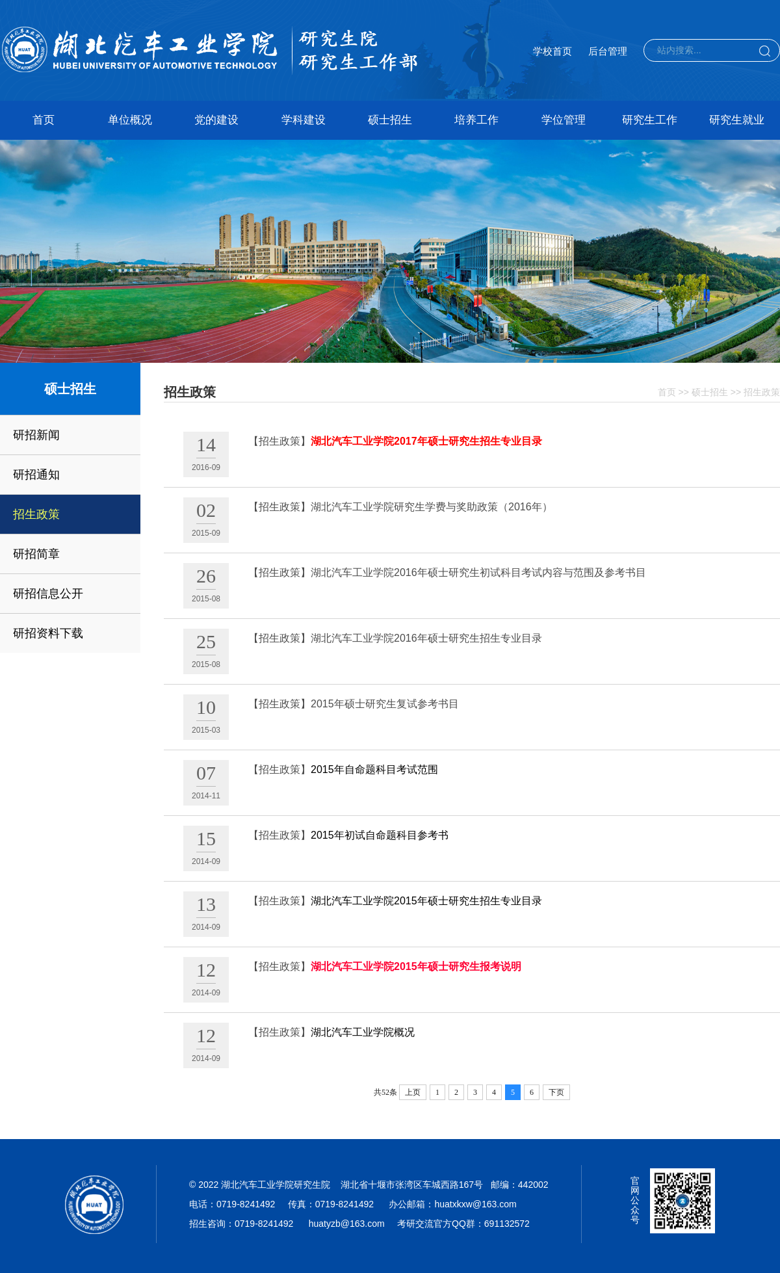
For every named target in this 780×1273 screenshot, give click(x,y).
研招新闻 (36, 434)
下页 (556, 1092)
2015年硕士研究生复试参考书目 (385, 703)
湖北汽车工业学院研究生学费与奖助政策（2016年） (431, 506)
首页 (43, 120)
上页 (413, 1092)
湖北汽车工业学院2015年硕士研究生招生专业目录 (426, 900)
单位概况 (130, 120)
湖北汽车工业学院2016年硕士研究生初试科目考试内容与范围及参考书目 (478, 572)
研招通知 (36, 474)
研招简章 (36, 553)
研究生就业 (736, 120)
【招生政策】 (279, 441)
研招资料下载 (48, 633)
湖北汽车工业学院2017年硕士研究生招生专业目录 (426, 441)
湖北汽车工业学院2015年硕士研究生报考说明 (416, 966)
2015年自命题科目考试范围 (374, 769)
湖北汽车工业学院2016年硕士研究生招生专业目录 (426, 638)
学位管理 (563, 120)
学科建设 (303, 120)
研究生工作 (649, 120)
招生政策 (36, 514)
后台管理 (607, 51)
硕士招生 (390, 120)
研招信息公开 (48, 593)
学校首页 (552, 51)
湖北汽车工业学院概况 (363, 1032)
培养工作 (476, 120)
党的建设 (216, 120)
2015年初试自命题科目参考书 (379, 835)
